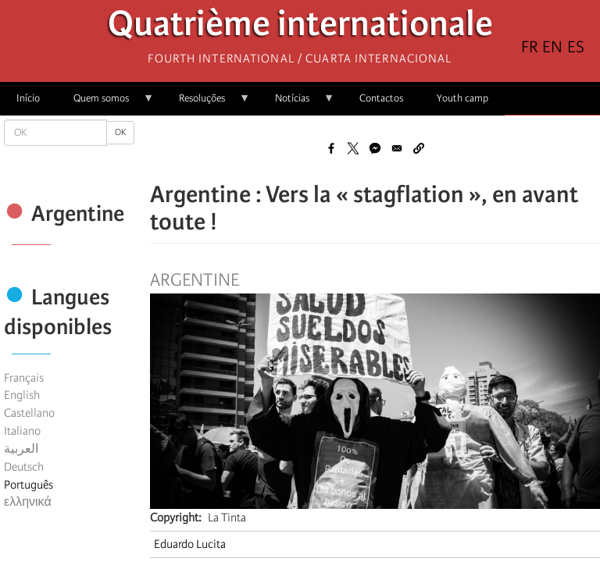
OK (120, 132)
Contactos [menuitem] (381, 98)
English (22, 395)
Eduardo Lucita (190, 544)
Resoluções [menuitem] (206, 103)
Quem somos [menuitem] (105, 103)
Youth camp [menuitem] (462, 98)
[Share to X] (353, 148)
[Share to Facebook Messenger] (375, 148)
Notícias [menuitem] (296, 103)
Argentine (194, 280)
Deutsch (24, 467)
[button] (419, 148)
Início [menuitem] (28, 98)
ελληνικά (28, 502)
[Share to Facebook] (331, 148)
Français (24, 378)
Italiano (22, 431)
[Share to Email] (397, 148)
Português (28, 485)
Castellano (29, 413)
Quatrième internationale (300, 28)
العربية (21, 449)
